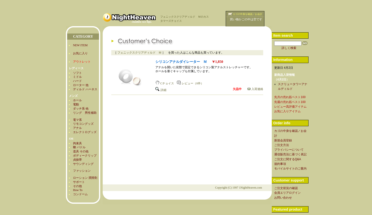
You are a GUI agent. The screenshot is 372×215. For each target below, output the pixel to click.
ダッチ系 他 (80, 108)
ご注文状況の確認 (286, 188)
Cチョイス (164, 83)
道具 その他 (80, 151)
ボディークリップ (85, 155)
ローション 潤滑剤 (85, 178)
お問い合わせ (283, 197)
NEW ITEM (80, 45)
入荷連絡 (255, 89)
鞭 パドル (79, 147)
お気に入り (80, 53)
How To (78, 190)
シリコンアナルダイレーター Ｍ (181, 62)
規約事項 (280, 164)
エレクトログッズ (85, 132)
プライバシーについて (289, 149)
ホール (77, 100)
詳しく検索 (289, 48)
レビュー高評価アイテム (290, 106)
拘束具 (77, 143)
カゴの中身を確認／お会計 (247, 14)
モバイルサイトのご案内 (290, 168)
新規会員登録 (283, 140)
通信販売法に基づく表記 (290, 154)
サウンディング (83, 164)
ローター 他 (80, 85)
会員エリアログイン (287, 192)
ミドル (77, 77)
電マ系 (77, 120)
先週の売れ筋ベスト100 (290, 102)
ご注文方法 (281, 145)
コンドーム (80, 194)
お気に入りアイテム (287, 111)
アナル (77, 128)
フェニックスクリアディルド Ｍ (139, 52)
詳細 (160, 90)
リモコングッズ (83, 123)
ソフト (77, 73)
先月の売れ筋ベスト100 (290, 97)
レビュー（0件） (190, 83)
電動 (76, 104)
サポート (79, 182)
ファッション (82, 170)
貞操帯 (77, 159)
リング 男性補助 (85, 112)
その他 (77, 186)
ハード (77, 81)
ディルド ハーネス (85, 89)
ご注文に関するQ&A (287, 159)
